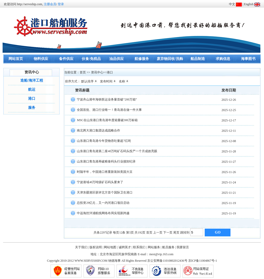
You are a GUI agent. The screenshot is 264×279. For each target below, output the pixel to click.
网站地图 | (111, 247)
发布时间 (108, 81)
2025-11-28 (228, 151)
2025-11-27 (228, 162)
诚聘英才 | (125, 247)
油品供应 (116, 59)
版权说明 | (96, 247)
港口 (31, 98)
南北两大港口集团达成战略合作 (98, 130)
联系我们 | (140, 247)
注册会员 (50, 4)
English (248, 4)
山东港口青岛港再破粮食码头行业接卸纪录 (106, 161)
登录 (61, 4)
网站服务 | (154, 247)
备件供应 (66, 59)
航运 (31, 89)
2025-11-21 (228, 193)
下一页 (167, 232)
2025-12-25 (228, 110)
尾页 (176, 232)
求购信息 (223, 59)
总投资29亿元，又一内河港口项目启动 (103, 202)
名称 (124, 81)
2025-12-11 (228, 131)
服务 (31, 108)
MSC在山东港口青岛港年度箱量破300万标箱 (107, 120)
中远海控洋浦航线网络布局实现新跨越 (103, 213)
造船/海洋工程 (31, 80)
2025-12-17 (228, 120)
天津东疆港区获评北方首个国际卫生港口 (105, 192)
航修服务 (142, 59)
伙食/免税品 (91, 59)
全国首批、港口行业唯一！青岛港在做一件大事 (109, 109)
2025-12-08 (228, 141)
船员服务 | (169, 247)
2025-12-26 (228, 100)
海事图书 (248, 59)
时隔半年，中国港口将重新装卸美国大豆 (105, 171)
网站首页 (16, 59)
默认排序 (89, 81)
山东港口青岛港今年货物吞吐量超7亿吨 (104, 140)
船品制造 (198, 59)
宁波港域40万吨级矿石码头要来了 (100, 182)
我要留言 (183, 247)
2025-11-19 (228, 203)
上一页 (157, 232)
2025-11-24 (228, 182)
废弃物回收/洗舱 (170, 59)
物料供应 (41, 59)
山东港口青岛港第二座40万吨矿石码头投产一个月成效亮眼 (117, 151)
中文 (232, 4)
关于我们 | (82, 247)
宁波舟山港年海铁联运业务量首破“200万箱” (107, 99)
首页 (149, 232)
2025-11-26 (228, 172)
